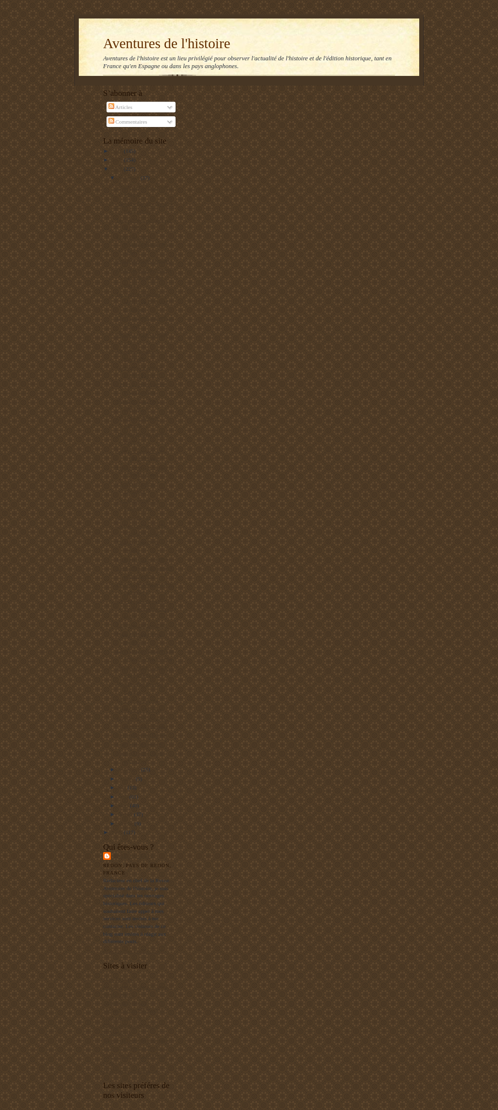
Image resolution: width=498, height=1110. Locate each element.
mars (124, 805)
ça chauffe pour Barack (142, 735)
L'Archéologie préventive (131, 1025)
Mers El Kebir (118, 980)
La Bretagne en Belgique (130, 1071)
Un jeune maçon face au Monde (137, 987)
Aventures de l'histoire (166, 43)
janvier (126, 823)
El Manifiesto (118, 1033)
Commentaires (127, 122)
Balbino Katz (133, 855)
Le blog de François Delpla (132, 1048)
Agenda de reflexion (125, 1002)
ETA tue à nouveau (137, 700)
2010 (117, 151)
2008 (117, 169)
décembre (129, 178)
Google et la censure (139, 744)
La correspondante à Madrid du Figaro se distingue (142, 301)
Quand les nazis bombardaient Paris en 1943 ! (145, 244)
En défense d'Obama (139, 709)
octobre (127, 779)
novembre (129, 769)
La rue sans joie (134, 517)
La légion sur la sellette (142, 625)
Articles (120, 107)
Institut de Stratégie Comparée (136, 1040)
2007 (117, 832)
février (126, 814)
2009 (117, 160)
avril (123, 797)
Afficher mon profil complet (134, 951)
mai (123, 787)
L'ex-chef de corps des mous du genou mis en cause (145, 608)
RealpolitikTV (119, 995)
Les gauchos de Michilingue (133, 1010)
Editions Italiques (122, 1017)
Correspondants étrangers (144, 260)
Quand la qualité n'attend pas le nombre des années (144, 277)
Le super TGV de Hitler (142, 559)
